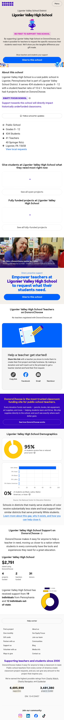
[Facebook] (36, 715)
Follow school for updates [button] (32, 116)
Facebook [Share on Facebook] (25, 377)
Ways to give (8, 654)
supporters (17, 689)
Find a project (8, 629)
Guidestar (41, 681)
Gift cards (7, 637)
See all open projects (32, 191)
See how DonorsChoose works (32, 422)
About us (35, 629)
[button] (13, 375)
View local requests (16, 149)
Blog (34, 645)
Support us (7, 645)
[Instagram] (20, 715)
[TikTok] (43, 715)
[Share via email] (38, 376)
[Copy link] (13, 375)
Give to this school (32, 59)
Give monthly (8, 633)
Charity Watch (52, 678)
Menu (57, 4)
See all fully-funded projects (32, 227)
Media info (36, 649)
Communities (37, 641)
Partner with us (9, 641)
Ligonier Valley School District (32, 10)
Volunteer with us (9, 649)
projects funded (47, 689)
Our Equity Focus (38, 633)
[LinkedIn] (28, 715)
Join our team (37, 637)
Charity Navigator (25, 681)
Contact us (36, 654)
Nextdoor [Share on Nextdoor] (51, 376)
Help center (32, 621)
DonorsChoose (7, 4)
